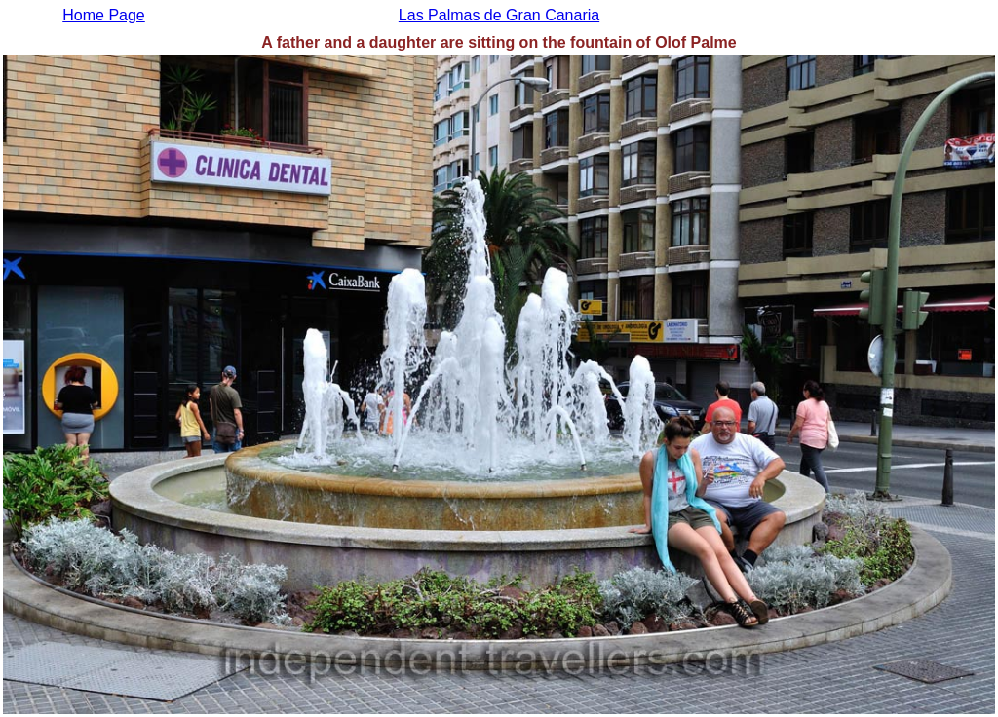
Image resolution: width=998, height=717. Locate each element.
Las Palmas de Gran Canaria (499, 15)
